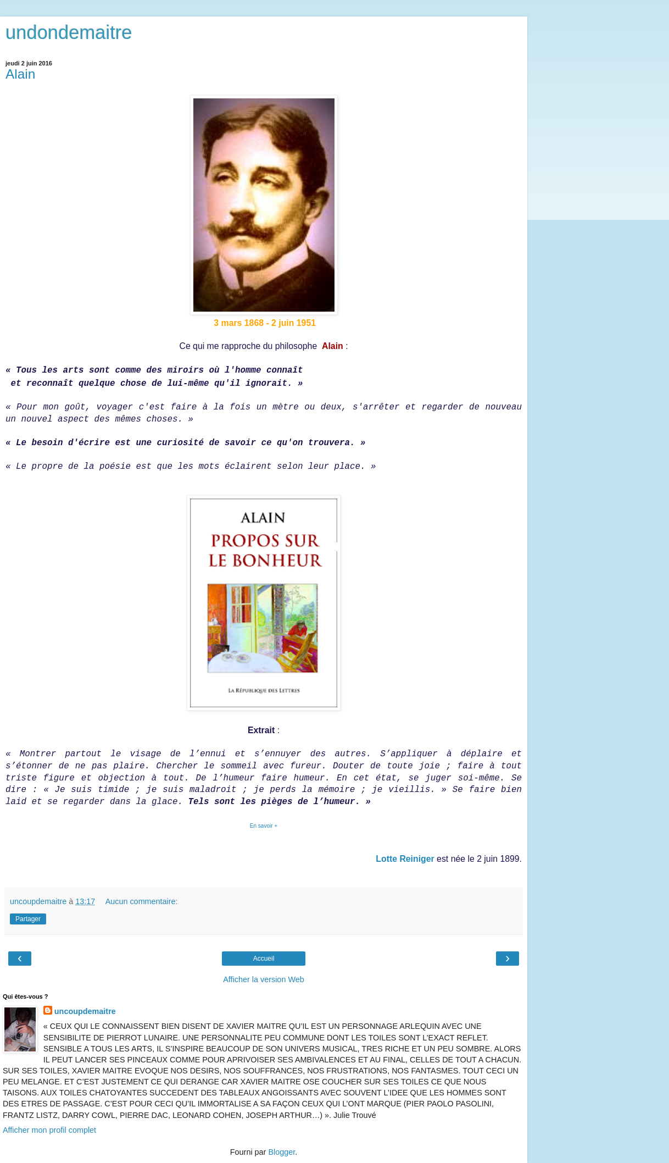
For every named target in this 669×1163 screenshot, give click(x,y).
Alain (20, 74)
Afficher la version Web (263, 979)
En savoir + (263, 826)
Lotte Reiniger (405, 858)
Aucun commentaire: (141, 901)
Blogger (281, 1152)
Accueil (264, 958)
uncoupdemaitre (85, 1011)
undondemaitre (68, 32)
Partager (28, 919)
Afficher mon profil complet (49, 1130)
